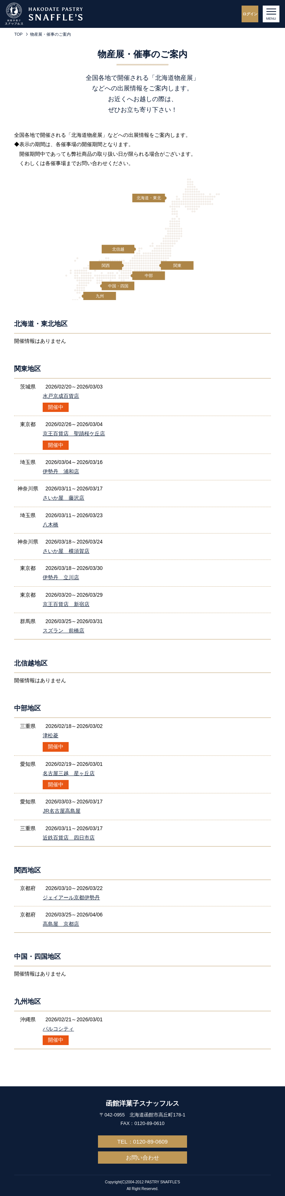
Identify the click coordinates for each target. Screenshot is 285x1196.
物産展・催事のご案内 (50, 34)
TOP (18, 34)
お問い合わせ (142, 1157)
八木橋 (50, 525)
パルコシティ (58, 1029)
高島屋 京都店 (61, 924)
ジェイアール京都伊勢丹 (71, 897)
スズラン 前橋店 (63, 631)
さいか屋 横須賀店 (66, 551)
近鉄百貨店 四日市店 (69, 838)
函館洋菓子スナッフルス (142, 1103)
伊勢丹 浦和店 (61, 471)
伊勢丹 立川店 (61, 577)
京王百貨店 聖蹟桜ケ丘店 (74, 433)
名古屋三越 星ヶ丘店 (69, 773)
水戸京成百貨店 (61, 396)
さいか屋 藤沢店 (63, 498)
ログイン (250, 14)
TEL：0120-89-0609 (142, 1141)
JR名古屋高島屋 (61, 811)
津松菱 (50, 735)
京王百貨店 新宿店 (66, 604)
